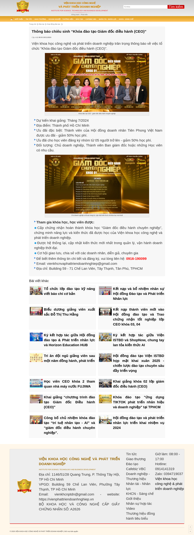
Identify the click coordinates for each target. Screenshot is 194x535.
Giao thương (40, 19)
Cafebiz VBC (90, 19)
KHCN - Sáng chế (126, 19)
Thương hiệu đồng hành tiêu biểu (140, 516)
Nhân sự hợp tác (139, 504)
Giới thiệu (19, 19)
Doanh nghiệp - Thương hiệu (60, 19)
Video (130, 508)
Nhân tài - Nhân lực (107, 19)
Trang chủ (11, 19)
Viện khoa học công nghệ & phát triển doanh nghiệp (169, 484)
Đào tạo (79, 19)
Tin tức (29, 19)
